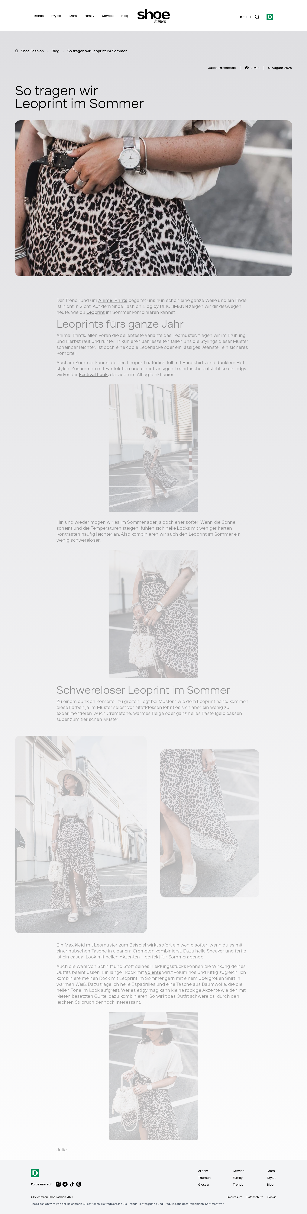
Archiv (203, 1171)
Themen (204, 1177)
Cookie (271, 1197)
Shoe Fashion (32, 50)
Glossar (204, 1184)
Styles (56, 15)
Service (107, 15)
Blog (125, 15)
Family (89, 15)
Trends (38, 15)
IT (250, 17)
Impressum (234, 1197)
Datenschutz (254, 1197)
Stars (72, 15)
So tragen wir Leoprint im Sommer (97, 50)
